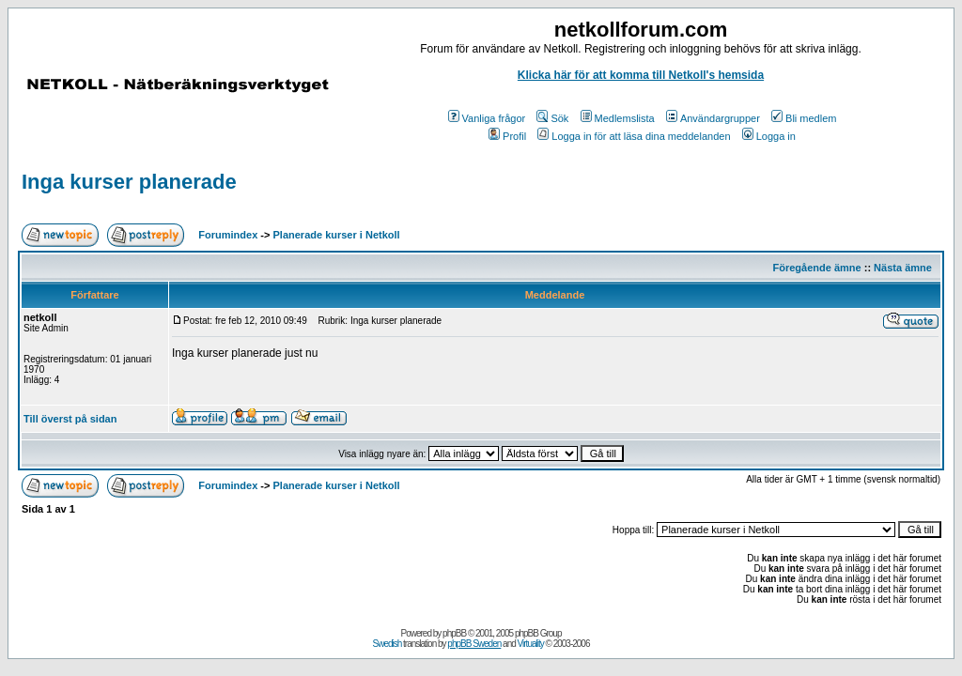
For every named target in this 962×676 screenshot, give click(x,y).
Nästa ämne (903, 267)
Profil (507, 136)
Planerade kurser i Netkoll (336, 234)
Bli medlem (803, 118)
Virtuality (531, 643)
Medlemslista (618, 118)
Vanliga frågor (487, 118)
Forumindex (227, 234)
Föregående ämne (817, 267)
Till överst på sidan (69, 418)
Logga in (769, 136)
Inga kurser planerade (129, 181)
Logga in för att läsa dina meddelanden (633, 136)
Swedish (387, 643)
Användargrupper (713, 118)
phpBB (454, 633)
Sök (552, 118)
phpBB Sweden (474, 643)
